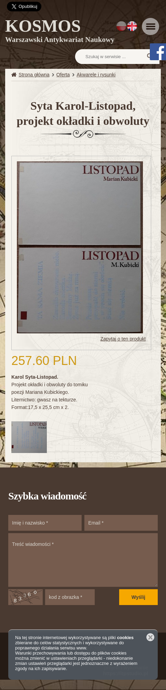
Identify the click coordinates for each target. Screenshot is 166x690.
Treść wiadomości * (83, 560)
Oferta (63, 74)
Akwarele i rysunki (96, 74)
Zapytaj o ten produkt (123, 339)
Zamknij (150, 637)
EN (132, 26)
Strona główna (34, 74)
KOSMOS (59, 32)
